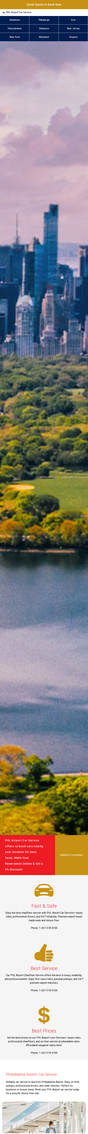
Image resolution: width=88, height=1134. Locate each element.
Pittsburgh (44, 20)
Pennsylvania (14, 28)
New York (15, 37)
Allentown (14, 20)
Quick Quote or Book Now (44, 4)
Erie (73, 20)
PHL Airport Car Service (18, 12)
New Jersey (73, 28)
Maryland (44, 37)
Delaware (44, 28)
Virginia (73, 37)
